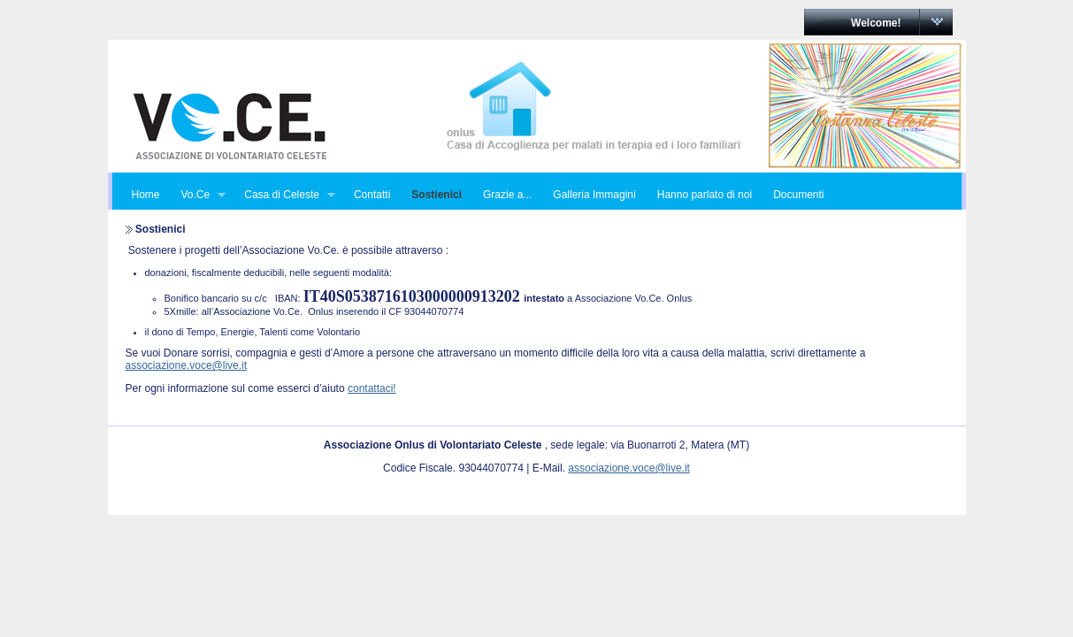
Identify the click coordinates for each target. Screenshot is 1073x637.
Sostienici (436, 194)
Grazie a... (507, 194)
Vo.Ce (198, 195)
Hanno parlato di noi (704, 194)
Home (146, 194)
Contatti (372, 194)
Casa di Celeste (284, 195)
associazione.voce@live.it (187, 365)
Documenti (798, 194)
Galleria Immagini (594, 194)
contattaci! (372, 388)
